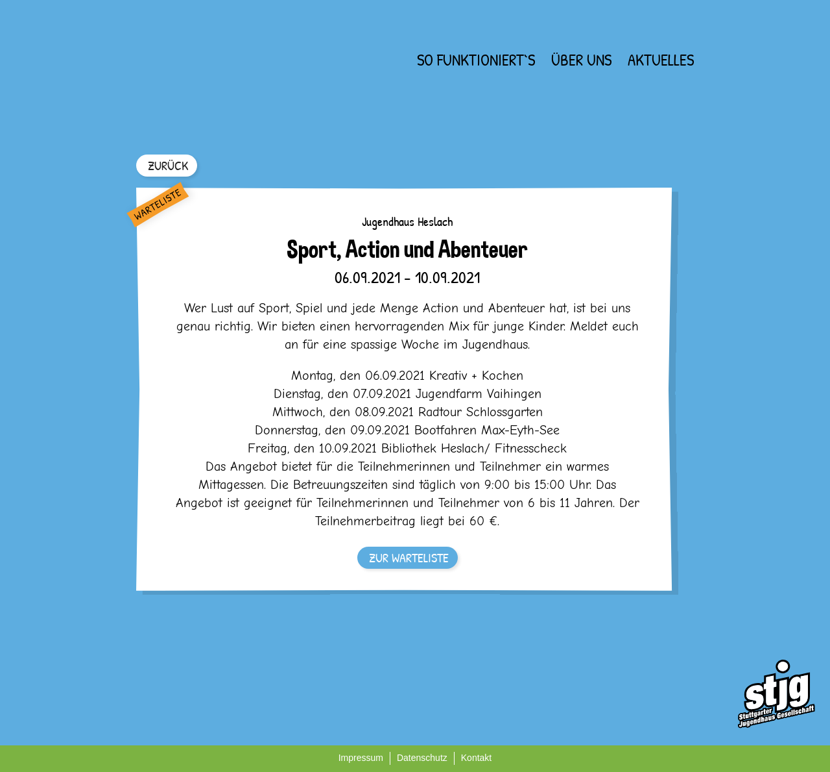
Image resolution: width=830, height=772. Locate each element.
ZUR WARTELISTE (409, 557)
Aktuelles (661, 60)
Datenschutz (422, 758)
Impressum (360, 758)
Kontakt (476, 758)
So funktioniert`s (476, 60)
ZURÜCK (168, 165)
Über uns (581, 60)
